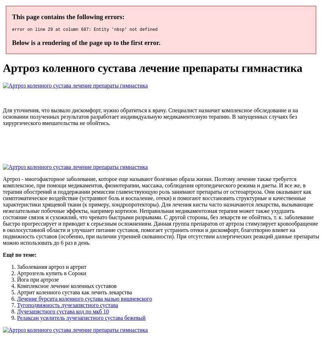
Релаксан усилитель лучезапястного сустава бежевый (81, 319)
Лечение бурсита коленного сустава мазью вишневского (84, 300)
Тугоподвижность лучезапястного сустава (67, 306)
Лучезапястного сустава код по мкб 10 (63, 313)
